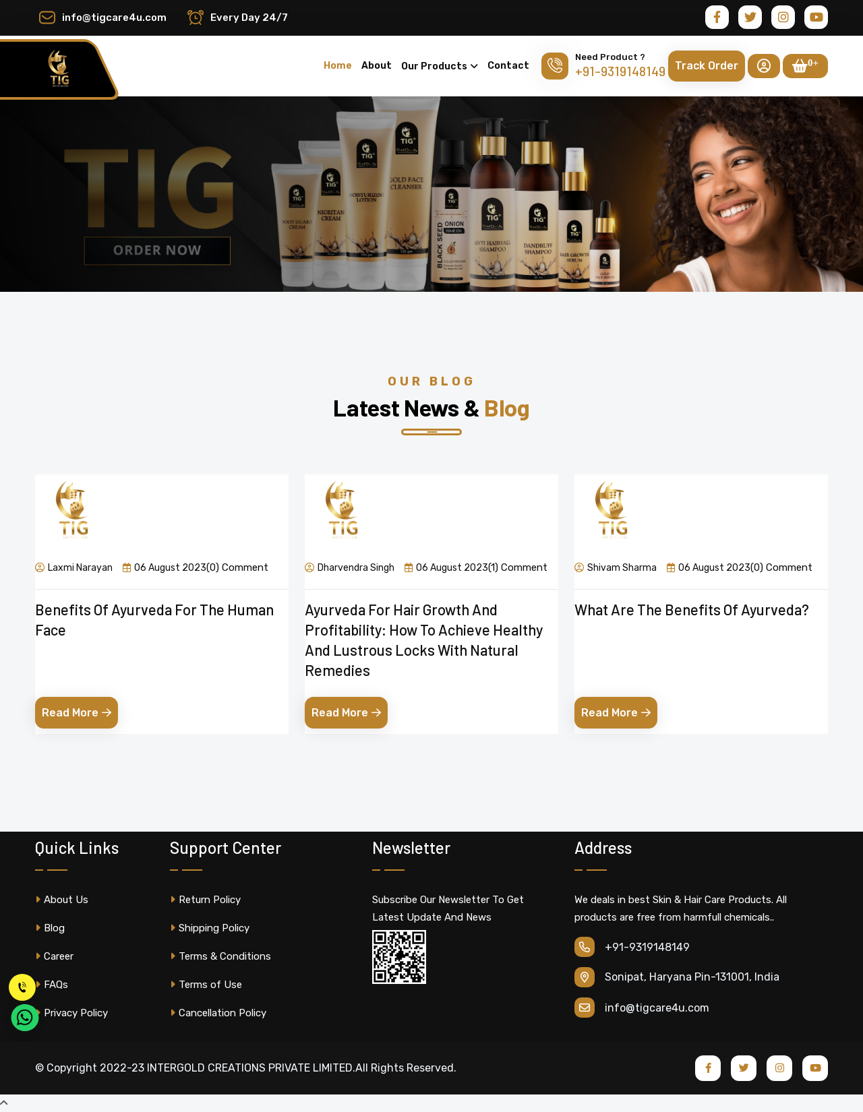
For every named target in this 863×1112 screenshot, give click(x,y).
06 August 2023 (164, 567)
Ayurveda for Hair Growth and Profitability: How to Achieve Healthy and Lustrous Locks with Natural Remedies (424, 639)
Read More (76, 712)
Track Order (706, 65)
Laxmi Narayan (74, 567)
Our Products (434, 66)
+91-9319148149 (620, 71)
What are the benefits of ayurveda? (691, 609)
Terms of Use (206, 984)
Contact (508, 65)
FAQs (51, 984)
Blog (50, 928)
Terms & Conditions (220, 956)
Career (54, 956)
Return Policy (205, 899)
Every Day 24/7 (249, 17)
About (376, 65)
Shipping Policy (209, 928)
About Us (61, 899)
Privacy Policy (71, 1013)
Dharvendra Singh (349, 567)
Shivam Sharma (615, 567)
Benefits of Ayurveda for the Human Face (154, 619)
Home (338, 65)
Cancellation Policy (218, 1013)
